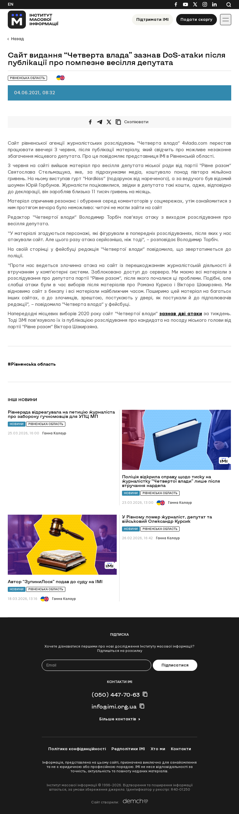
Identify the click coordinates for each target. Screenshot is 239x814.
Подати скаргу (196, 19)
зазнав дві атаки (180, 313)
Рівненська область (45, 424)
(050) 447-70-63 (115, 694)
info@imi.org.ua (114, 706)
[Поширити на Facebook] (90, 122)
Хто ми (158, 749)
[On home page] (33, 20)
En (10, 4)
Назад (17, 39)
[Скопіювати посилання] (133, 122)
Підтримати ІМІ (152, 19)
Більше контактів (117, 719)
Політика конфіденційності (77, 749)
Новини (17, 424)
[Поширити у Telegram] (99, 122)
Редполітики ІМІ (128, 749)
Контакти (181, 749)
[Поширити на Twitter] (109, 122)
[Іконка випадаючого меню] (225, 19)
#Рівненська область (32, 364)
